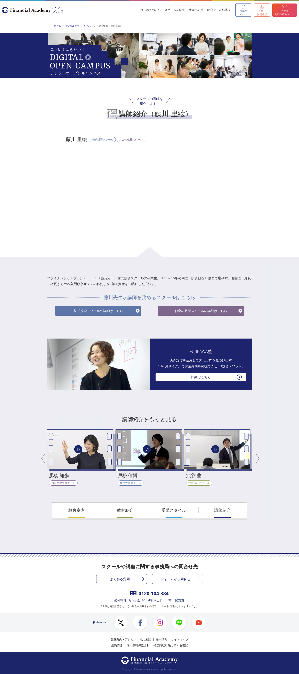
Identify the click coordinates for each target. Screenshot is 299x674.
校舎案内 (76, 510)
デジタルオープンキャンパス (80, 25)
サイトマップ (179, 639)
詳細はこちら (201, 377)
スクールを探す (175, 10)
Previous (44, 458)
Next (255, 458)
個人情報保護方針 (138, 645)
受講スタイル (174, 510)
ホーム (57, 25)
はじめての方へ (150, 10)
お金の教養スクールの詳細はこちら (201, 311)
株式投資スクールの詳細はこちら (98, 311)
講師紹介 (222, 510)
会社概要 (146, 639)
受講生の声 (196, 10)
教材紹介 (125, 510)
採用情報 (161, 639)
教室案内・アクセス (123, 639)
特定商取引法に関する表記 (171, 645)
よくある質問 (120, 579)
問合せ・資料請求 (218, 10)
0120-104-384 (149, 593)
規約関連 (117, 645)
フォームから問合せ (175, 579)
